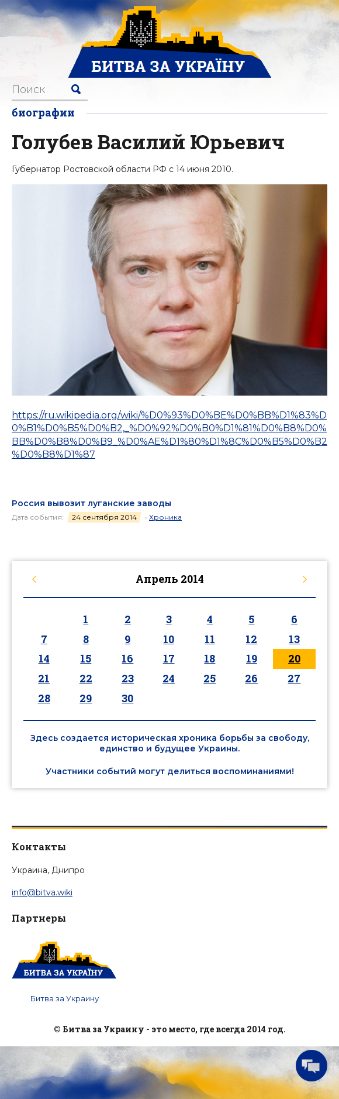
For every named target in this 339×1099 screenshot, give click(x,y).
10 (168, 639)
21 (44, 678)
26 (251, 678)
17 (169, 658)
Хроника (165, 517)
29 (85, 698)
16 (127, 658)
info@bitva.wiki (42, 892)
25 (209, 678)
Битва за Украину (64, 998)
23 (128, 678)
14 (44, 658)
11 (210, 639)
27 (294, 678)
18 (209, 658)
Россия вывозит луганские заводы (91, 503)
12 (251, 639)
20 (294, 658)
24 (168, 678)
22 (85, 678)
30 (127, 698)
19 (251, 658)
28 (44, 698)
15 (85, 658)
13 (294, 639)
